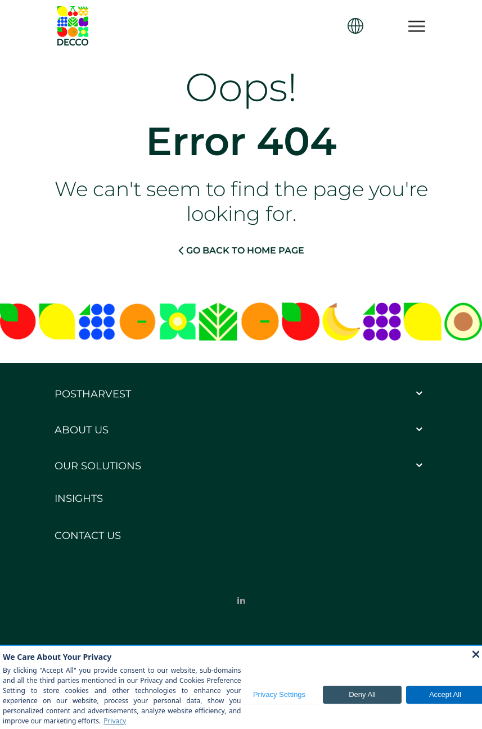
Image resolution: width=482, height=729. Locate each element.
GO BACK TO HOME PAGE (241, 250)
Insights (79, 498)
